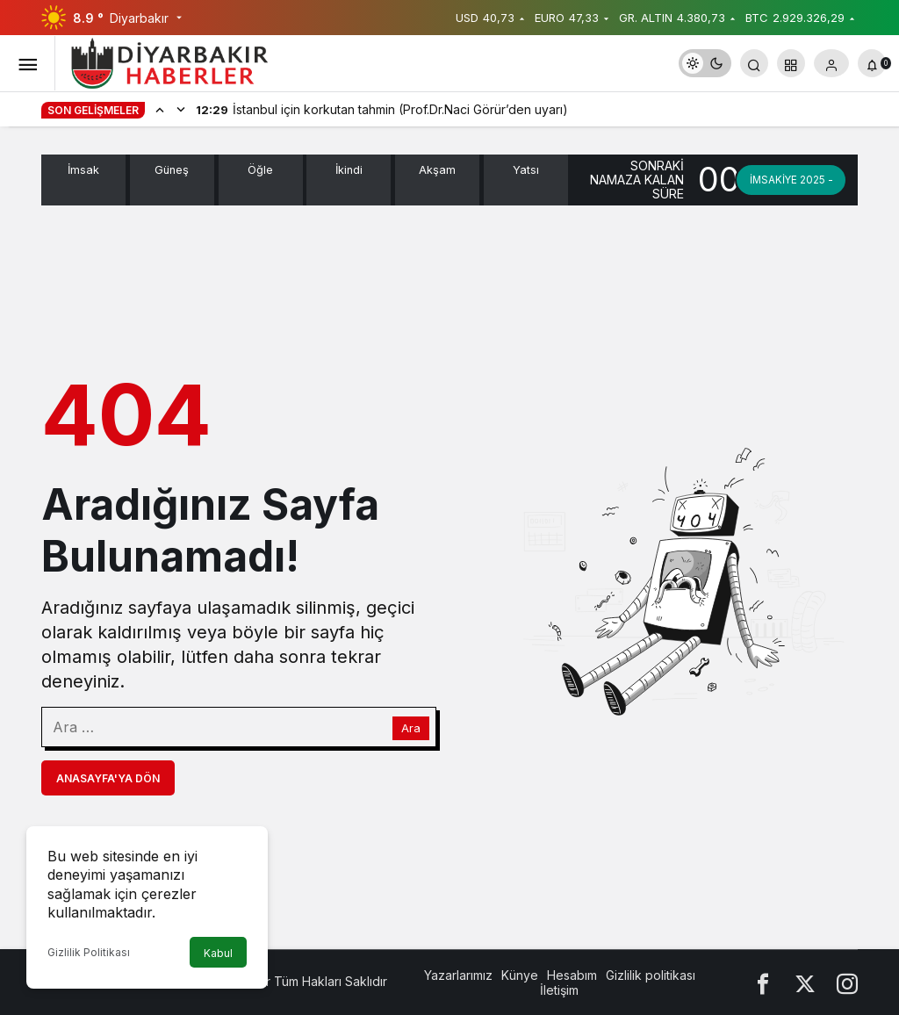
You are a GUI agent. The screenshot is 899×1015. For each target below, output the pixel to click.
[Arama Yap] (754, 63)
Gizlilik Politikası (88, 952)
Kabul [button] (218, 953)
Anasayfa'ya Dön (108, 778)
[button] (791, 63)
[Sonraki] (180, 109)
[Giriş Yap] (831, 63)
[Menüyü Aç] (27, 63)
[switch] (705, 63)
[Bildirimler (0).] (872, 63)
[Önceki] (159, 109)
